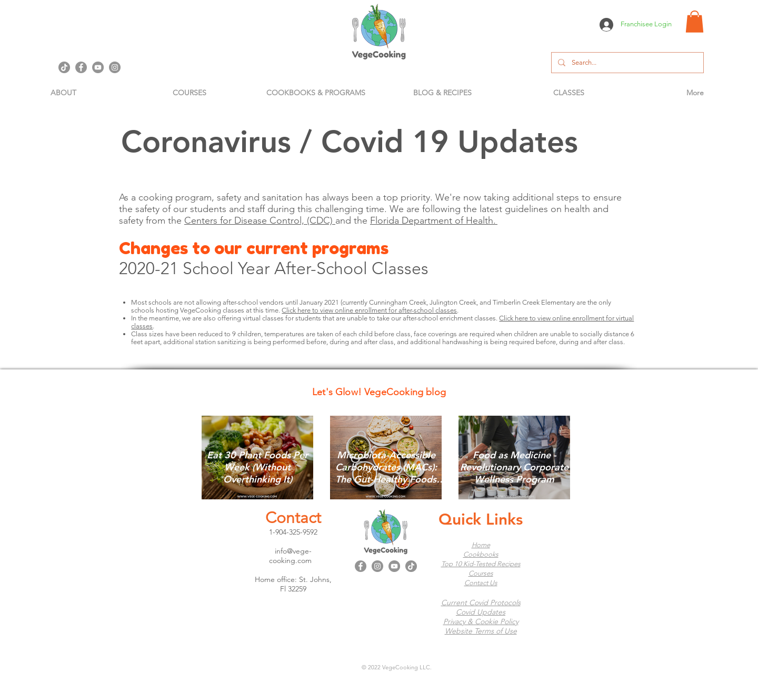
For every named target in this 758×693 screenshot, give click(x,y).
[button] (694, 22)
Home (481, 545)
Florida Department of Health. (433, 220)
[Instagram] (115, 67)
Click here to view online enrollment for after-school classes (369, 310)
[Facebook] (81, 67)
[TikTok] (64, 67)
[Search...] (626, 63)
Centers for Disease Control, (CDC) (258, 220)
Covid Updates (480, 612)
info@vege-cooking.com (290, 555)
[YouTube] (98, 67)
